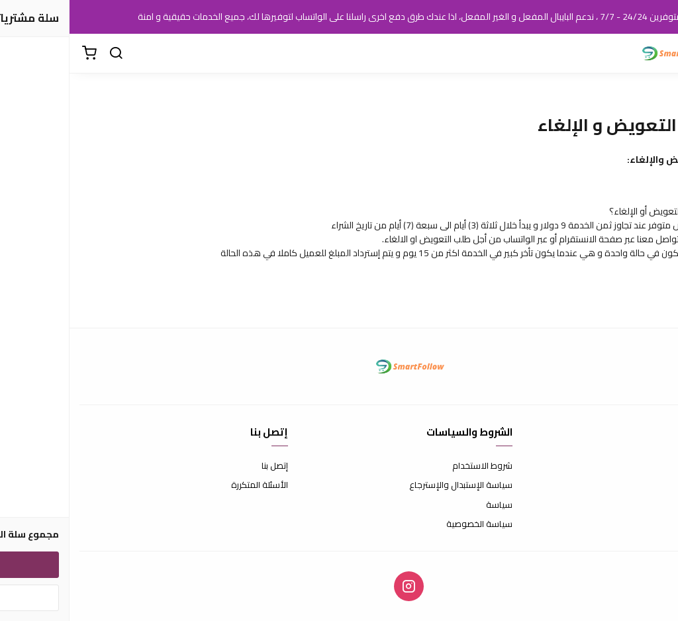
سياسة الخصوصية (410, 524)
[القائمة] (658, 54)
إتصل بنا (205, 466)
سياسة (429, 505)
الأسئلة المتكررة (190, 485)
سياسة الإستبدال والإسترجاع (391, 485)
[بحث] (46, 54)
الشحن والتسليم (639, 505)
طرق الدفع (648, 485)
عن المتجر (651, 466)
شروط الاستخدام (413, 466)
